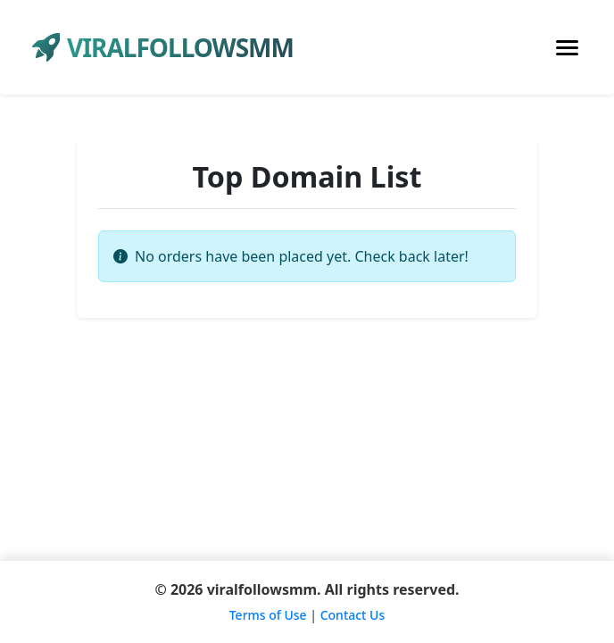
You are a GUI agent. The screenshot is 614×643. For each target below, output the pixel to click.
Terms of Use (268, 614)
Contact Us (353, 614)
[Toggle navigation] (567, 48)
